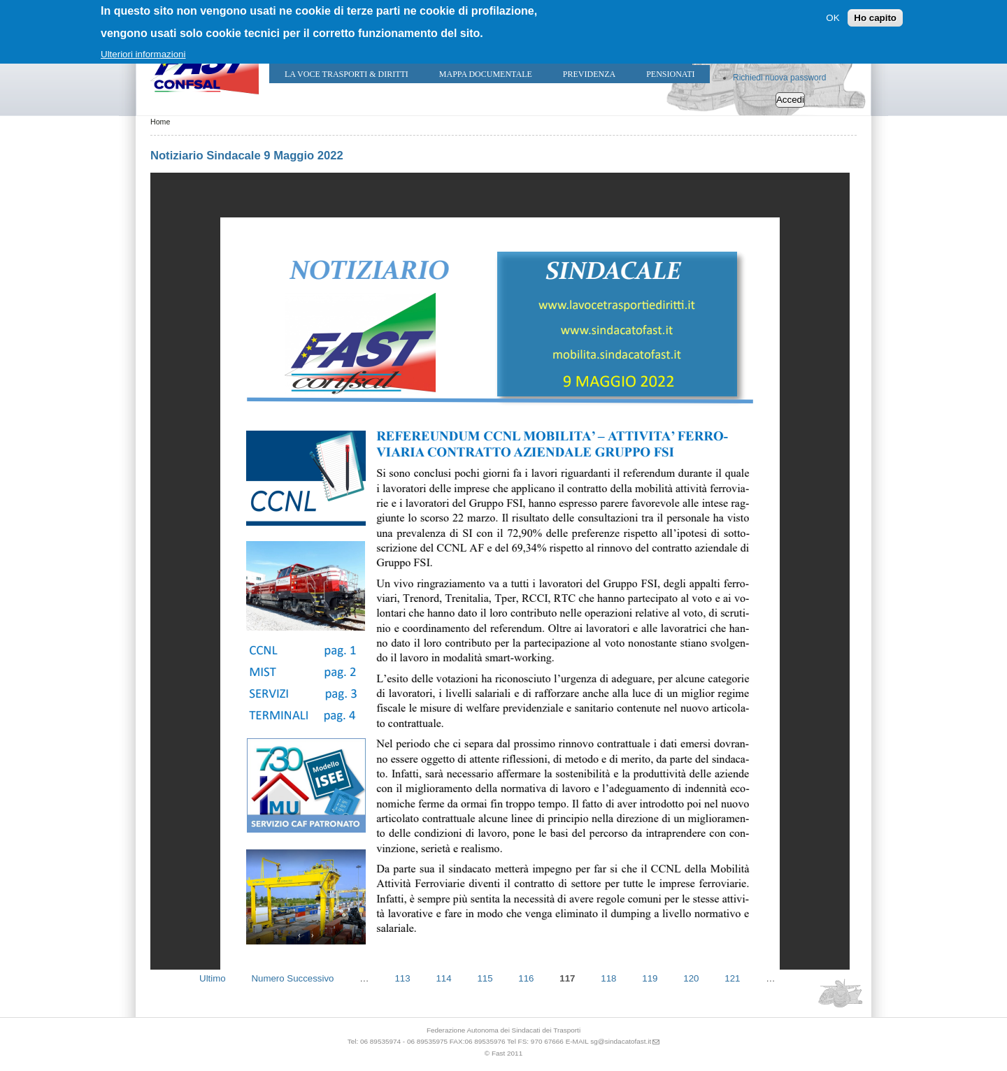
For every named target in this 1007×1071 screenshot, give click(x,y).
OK (832, 18)
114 (443, 977)
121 (732, 977)
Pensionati (670, 74)
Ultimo (212, 977)
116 (526, 977)
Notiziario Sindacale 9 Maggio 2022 (246, 155)
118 (608, 977)
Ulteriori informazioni (143, 54)
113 (402, 977)
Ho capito (875, 18)
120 (691, 977)
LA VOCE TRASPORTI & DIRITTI (346, 74)
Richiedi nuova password (779, 77)
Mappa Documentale (485, 74)
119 (649, 977)
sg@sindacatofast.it (620, 1041)
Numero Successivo (292, 977)
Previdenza (589, 74)
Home (160, 121)
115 (484, 977)
